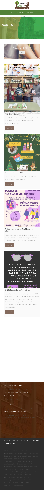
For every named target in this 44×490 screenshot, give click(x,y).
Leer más (9, 10)
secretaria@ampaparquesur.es (15, 411)
